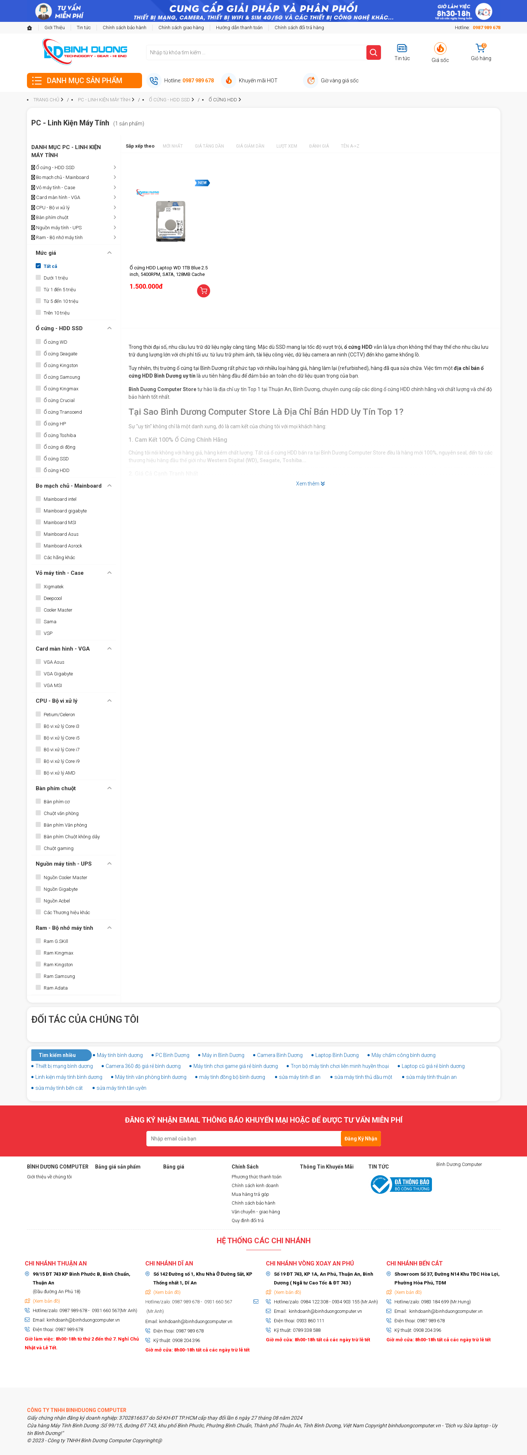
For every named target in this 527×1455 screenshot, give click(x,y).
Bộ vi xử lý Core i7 (61, 749)
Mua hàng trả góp (250, 1194)
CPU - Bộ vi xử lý (50, 207)
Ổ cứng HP (55, 423)
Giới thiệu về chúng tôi (49, 1176)
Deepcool (53, 598)
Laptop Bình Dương (337, 1055)
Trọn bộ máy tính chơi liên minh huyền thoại (340, 1066)
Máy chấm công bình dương (403, 1055)
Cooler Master (58, 610)
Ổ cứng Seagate (60, 353)
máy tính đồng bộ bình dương (232, 1077)
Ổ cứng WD (55, 342)
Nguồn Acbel (57, 901)
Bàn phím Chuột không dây (72, 836)
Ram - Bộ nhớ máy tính (57, 237)
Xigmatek (53, 586)
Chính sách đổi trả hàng (299, 27)
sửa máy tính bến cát (59, 1088)
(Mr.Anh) (154, 1311)
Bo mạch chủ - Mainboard (60, 177)
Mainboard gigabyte (65, 511)
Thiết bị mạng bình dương (64, 1066)
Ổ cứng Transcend (63, 412)
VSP (48, 633)
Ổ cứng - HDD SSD (53, 167)
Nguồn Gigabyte (61, 889)
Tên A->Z (350, 146)
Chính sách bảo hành (124, 27)
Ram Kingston (58, 964)
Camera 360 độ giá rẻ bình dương (143, 1066)
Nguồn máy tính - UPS (56, 227)
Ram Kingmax (58, 953)
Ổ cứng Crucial (59, 400)
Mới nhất (173, 146)
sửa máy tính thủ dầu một (363, 1077)
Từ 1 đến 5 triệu (60, 289)
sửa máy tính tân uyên (121, 1088)
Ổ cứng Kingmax (61, 388)
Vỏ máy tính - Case (53, 187)
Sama (50, 621)
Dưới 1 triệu (56, 278)
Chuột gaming (59, 848)
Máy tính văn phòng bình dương (150, 1077)
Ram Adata (56, 988)
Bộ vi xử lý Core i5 (61, 738)
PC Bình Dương (172, 1055)
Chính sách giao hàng (181, 27)
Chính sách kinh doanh (255, 1185)
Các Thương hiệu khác (67, 912)
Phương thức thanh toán (257, 1176)
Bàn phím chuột (49, 217)
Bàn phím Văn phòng (65, 825)
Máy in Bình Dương (223, 1055)
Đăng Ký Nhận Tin (361, 1141)
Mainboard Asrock (63, 546)
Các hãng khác (59, 557)
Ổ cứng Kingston (61, 365)
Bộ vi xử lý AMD (59, 773)
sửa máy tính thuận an (431, 1077)
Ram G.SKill (56, 941)
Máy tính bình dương (120, 1055)
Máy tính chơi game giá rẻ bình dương (235, 1066)
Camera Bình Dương (280, 1055)
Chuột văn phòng (61, 813)
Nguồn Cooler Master (65, 877)
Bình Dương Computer (459, 1164)
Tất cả (50, 266)
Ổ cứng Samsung (62, 377)
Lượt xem (286, 146)
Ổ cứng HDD (57, 470)
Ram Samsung (59, 976)
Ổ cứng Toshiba (60, 435)
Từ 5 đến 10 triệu (61, 301)
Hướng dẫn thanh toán (239, 27)
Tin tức (84, 27)
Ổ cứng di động (59, 447)
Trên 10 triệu (57, 313)
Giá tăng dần (209, 146)
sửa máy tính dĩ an (299, 1077)
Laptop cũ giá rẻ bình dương (433, 1066)
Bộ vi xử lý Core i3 (61, 726)
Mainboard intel (60, 499)
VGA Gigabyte (58, 673)
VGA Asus (54, 662)
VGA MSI (53, 685)
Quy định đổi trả (248, 1220)
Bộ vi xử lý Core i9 (61, 761)
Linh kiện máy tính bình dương (68, 1077)
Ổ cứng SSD (56, 458)
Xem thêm (310, 484)
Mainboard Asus (61, 534)
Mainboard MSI (60, 522)
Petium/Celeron (59, 714)
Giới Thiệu (54, 27)
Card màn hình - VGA (55, 197)
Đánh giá (319, 146)
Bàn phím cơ (57, 801)
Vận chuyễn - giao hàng (256, 1211)
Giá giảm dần (250, 146)
